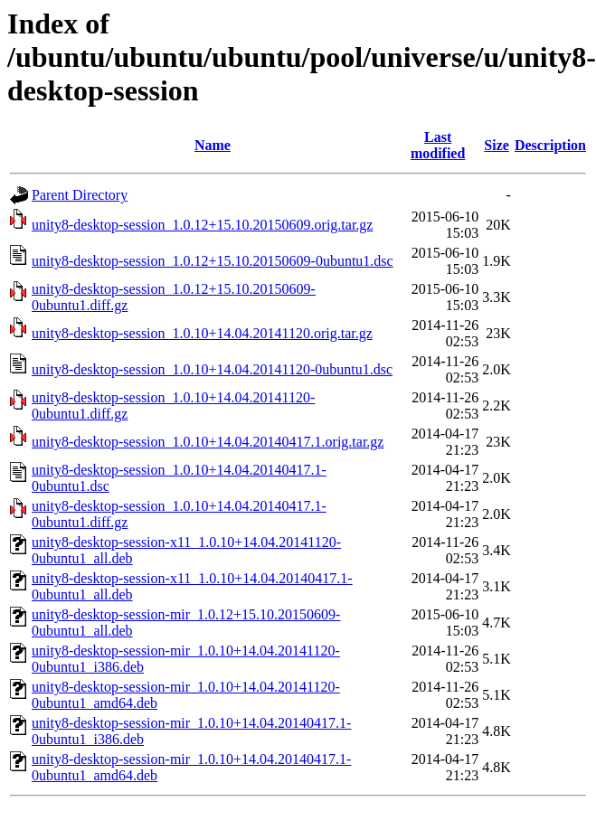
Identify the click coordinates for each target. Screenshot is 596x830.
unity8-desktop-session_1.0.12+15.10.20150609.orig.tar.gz (202, 224)
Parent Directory (80, 195)
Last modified (438, 145)
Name (212, 145)
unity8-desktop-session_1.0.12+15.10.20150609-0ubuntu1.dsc (212, 261)
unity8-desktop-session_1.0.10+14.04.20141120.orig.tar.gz (202, 333)
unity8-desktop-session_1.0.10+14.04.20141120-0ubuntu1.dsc (212, 369)
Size (496, 145)
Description (550, 145)
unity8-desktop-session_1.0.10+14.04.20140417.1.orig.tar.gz (207, 441)
